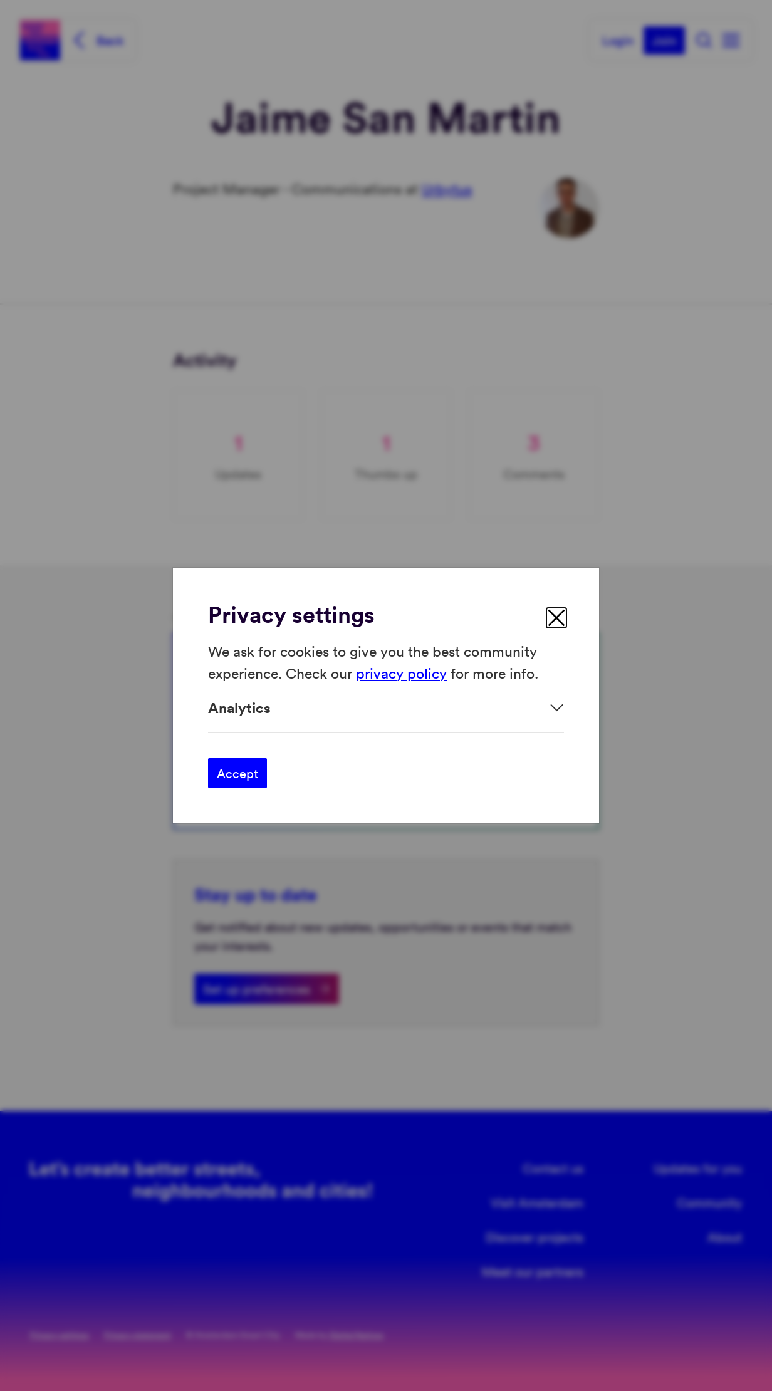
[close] (556, 618)
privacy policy (401, 672)
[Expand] (386, 708)
